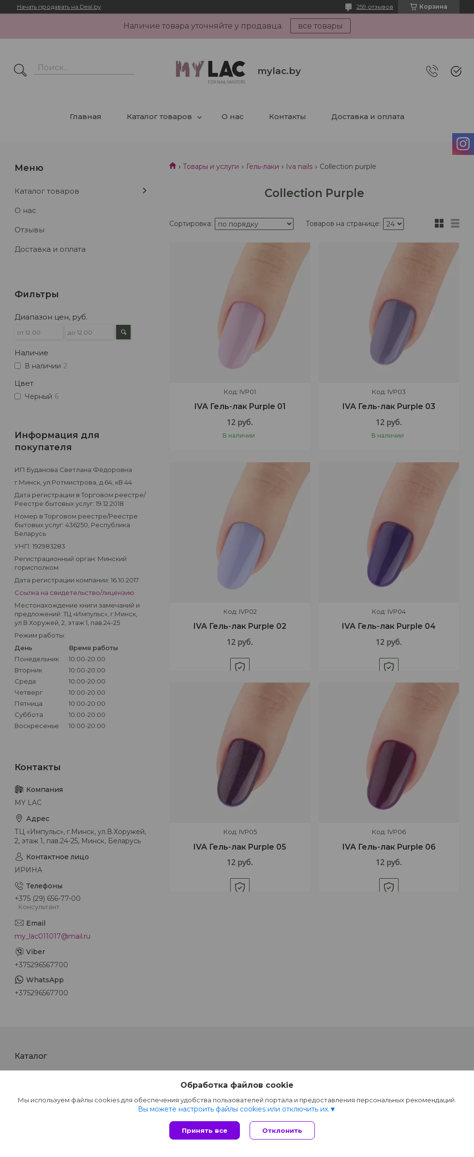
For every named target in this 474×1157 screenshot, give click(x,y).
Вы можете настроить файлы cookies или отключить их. (233, 1109)
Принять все (204, 1130)
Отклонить (282, 1130)
